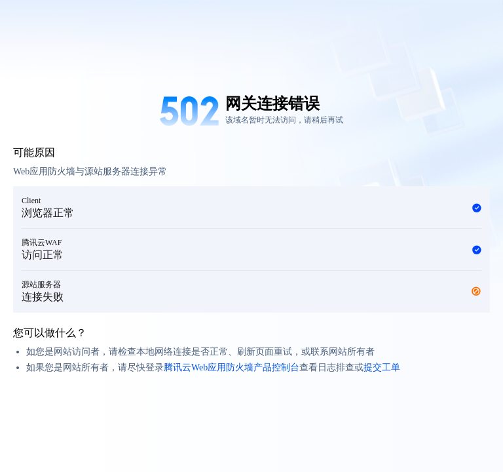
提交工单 (381, 367)
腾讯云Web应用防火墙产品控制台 (231, 367)
